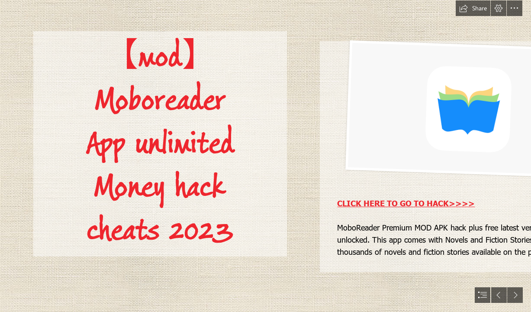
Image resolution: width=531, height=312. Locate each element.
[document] (265, 156)
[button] (473, 8)
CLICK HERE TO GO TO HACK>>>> (406, 203)
